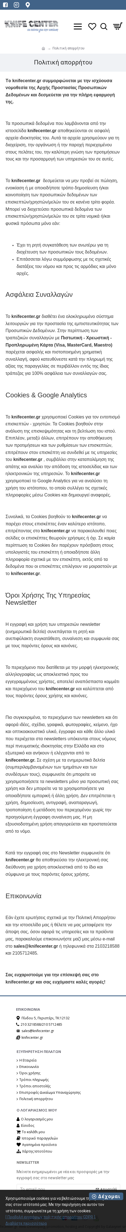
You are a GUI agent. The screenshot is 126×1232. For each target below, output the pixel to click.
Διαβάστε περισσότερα (26, 1223)
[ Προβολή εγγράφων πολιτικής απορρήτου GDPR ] (50, 1217)
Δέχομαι (109, 1196)
